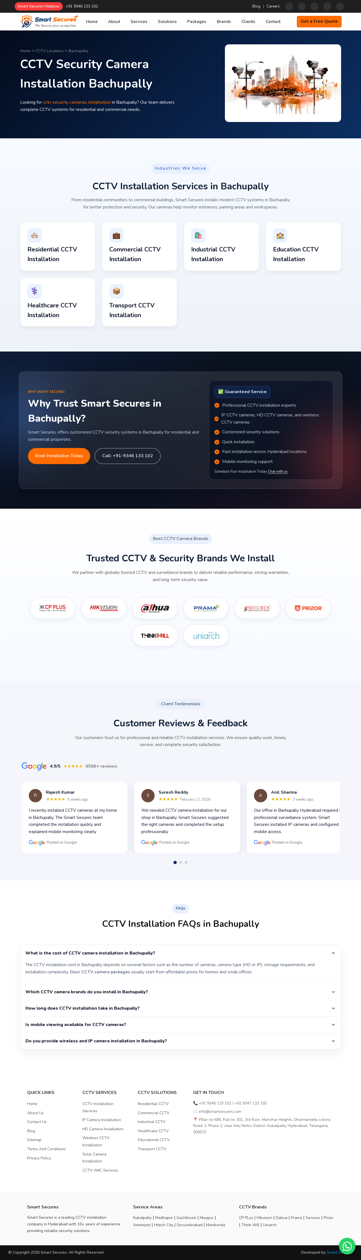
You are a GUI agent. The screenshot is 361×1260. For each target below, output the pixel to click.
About (114, 21)
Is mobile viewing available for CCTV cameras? (180, 1025)
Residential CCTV (153, 1103)
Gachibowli (186, 1217)
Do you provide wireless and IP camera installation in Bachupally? (180, 1041)
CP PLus (246, 1217)
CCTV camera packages (105, 972)
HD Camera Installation (102, 1129)
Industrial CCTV (151, 1121)
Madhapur (164, 1217)
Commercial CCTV (154, 1113)
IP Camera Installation (101, 1119)
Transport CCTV (152, 1149)
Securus (313, 1217)
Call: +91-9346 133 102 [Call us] (127, 456)
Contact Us (37, 1121)
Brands (224, 21)
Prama (296, 1217)
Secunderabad (189, 1225)
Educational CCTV (154, 1139)
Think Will (250, 1225)
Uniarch (270, 1225)
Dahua (281, 1217)
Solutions (167, 21)
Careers (273, 6)
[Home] (49, 22)
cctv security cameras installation (77, 102)
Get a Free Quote (319, 21)
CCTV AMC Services (100, 1170)
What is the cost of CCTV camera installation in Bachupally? (180, 953)
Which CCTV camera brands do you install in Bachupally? (180, 992)
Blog (256, 6)
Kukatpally (142, 1217)
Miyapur (207, 1217)
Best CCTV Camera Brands (180, 539)
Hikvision (264, 1217)
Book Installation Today (59, 456)
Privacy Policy (39, 1158)
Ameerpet (141, 1225)
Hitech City (163, 1225)
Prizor (328, 1217)
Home (92, 21)
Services (139, 21)
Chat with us (278, 471)
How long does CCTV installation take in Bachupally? (180, 1008)
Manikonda (215, 1225)
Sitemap (34, 1139)
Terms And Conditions (46, 1149)
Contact (273, 21)
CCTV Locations (49, 51)
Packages (196, 21)
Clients (248, 21)
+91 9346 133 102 (82, 6)
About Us (35, 1113)
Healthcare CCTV (153, 1131)
